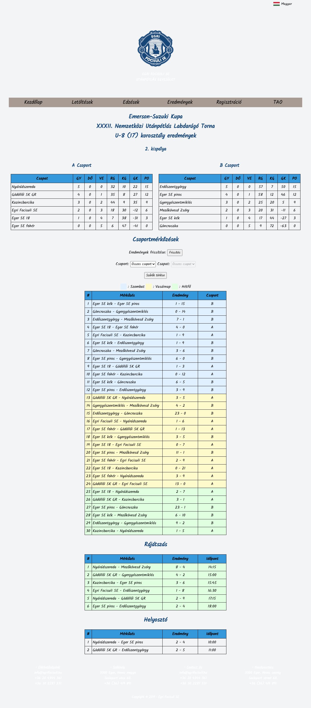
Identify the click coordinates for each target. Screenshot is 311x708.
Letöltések (82, 102)
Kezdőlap (33, 102)
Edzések (131, 102)
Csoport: (122, 264)
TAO (277, 102)
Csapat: (163, 264)
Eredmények (180, 102)
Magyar (282, 4)
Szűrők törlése (155, 275)
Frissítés (174, 252)
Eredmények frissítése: (147, 252)
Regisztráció (228, 102)
